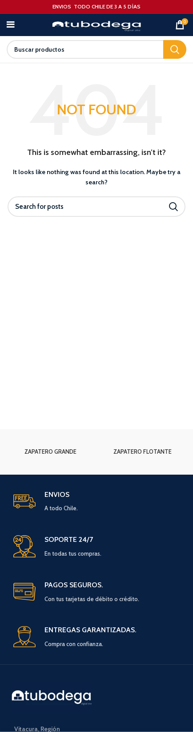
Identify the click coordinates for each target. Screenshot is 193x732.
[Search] (96, 49)
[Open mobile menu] (10, 25)
